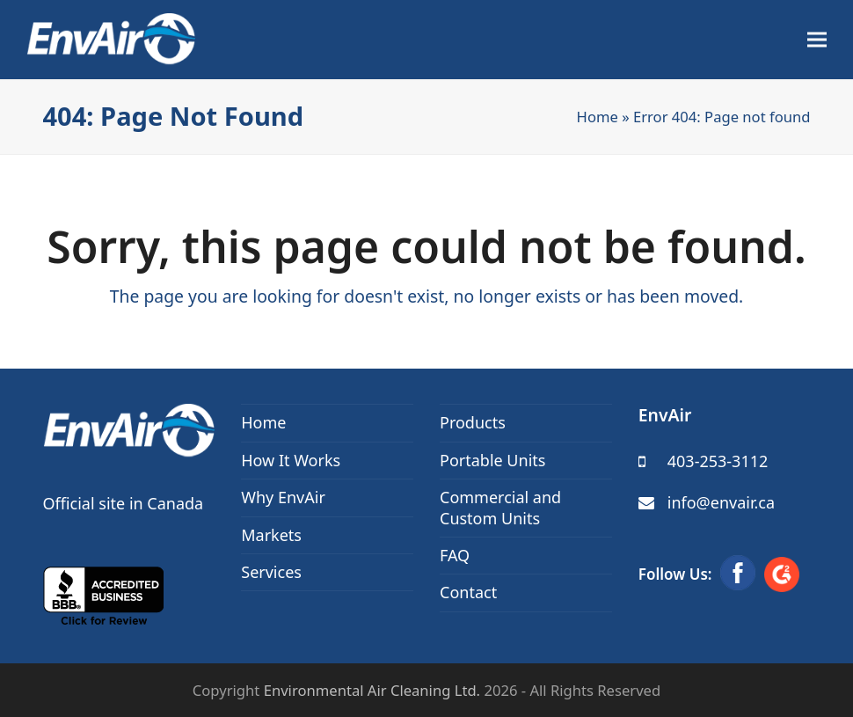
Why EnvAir (283, 497)
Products (473, 422)
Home (597, 116)
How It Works (290, 460)
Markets (271, 534)
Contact (468, 592)
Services (271, 571)
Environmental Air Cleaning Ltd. (372, 690)
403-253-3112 (718, 461)
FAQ (455, 555)
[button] (817, 40)
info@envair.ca (721, 502)
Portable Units (492, 460)
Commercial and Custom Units (500, 507)
